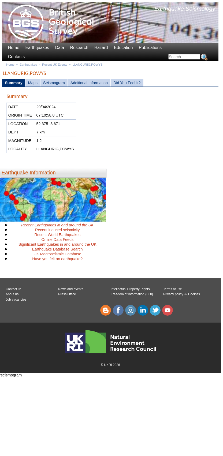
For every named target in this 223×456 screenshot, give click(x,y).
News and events (70, 289)
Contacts (16, 56)
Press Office (67, 294)
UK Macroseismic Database (57, 254)
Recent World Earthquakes (57, 235)
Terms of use (172, 289)
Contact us (13, 289)
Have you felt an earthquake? (57, 259)
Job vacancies (16, 299)
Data (59, 47)
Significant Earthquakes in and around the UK (57, 244)
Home (13, 47)
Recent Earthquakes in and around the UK (57, 225)
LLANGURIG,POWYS (87, 64)
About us (12, 294)
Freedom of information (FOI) (132, 294)
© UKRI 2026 (110, 365)
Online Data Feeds (57, 239)
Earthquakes (37, 47)
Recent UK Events (54, 64)
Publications (150, 47)
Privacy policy (173, 294)
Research (79, 47)
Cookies (194, 294)
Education (123, 47)
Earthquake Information (29, 172)
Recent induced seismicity (57, 230)
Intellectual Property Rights (130, 289)
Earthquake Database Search (57, 249)
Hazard (101, 47)
